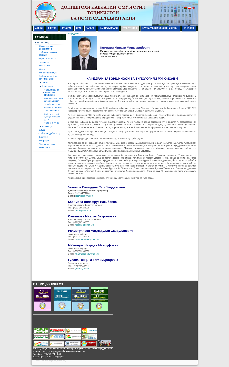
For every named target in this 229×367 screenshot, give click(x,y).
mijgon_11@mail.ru (84, 225)
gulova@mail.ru (82, 268)
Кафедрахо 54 (75, 33)
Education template (48, 361)
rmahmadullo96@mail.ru (87, 239)
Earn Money (61, 361)
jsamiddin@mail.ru (84, 196)
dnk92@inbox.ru (83, 210)
